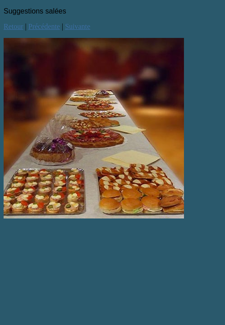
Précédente (44, 26)
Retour (13, 26)
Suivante (77, 26)
